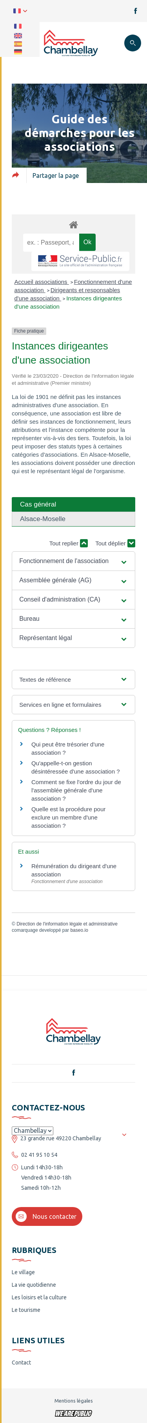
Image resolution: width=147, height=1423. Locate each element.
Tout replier (68, 543)
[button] (73, 561)
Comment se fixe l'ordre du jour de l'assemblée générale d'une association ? (76, 790)
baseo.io (79, 930)
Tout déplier (115, 543)
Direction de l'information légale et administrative (67, 924)
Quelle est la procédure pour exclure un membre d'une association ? (68, 817)
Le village (23, 1272)
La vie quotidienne (34, 1285)
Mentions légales (73, 1400)
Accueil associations (42, 281)
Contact (21, 1362)
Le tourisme (26, 1310)
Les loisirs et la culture (39, 1297)
